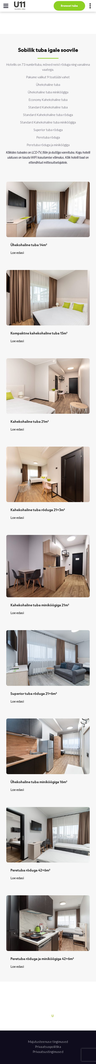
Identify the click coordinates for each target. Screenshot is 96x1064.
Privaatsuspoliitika (48, 1047)
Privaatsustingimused (48, 1052)
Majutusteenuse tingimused (48, 1041)
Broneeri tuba (69, 5)
